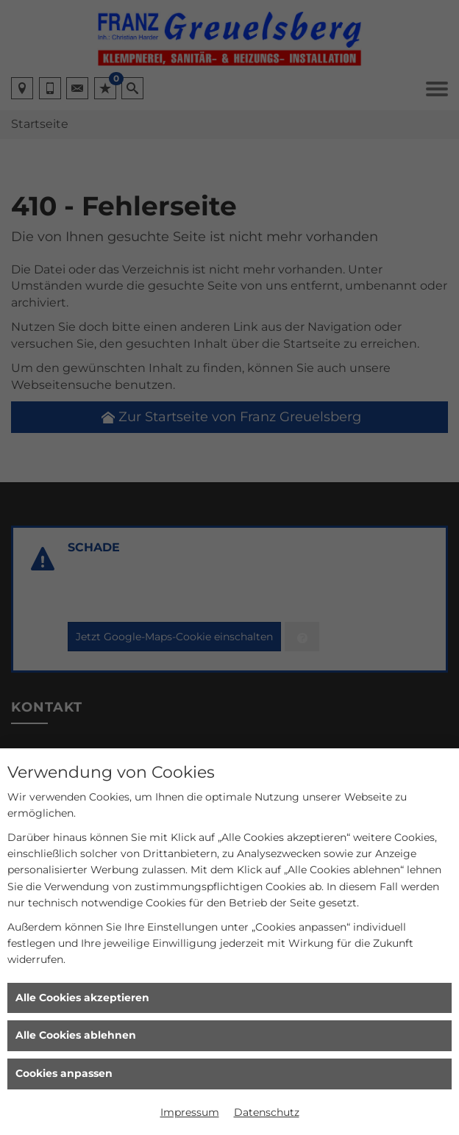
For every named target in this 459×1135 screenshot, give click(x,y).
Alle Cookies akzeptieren (82, 997)
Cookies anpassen (64, 1073)
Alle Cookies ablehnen (75, 1035)
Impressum (189, 1112)
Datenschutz (266, 1112)
